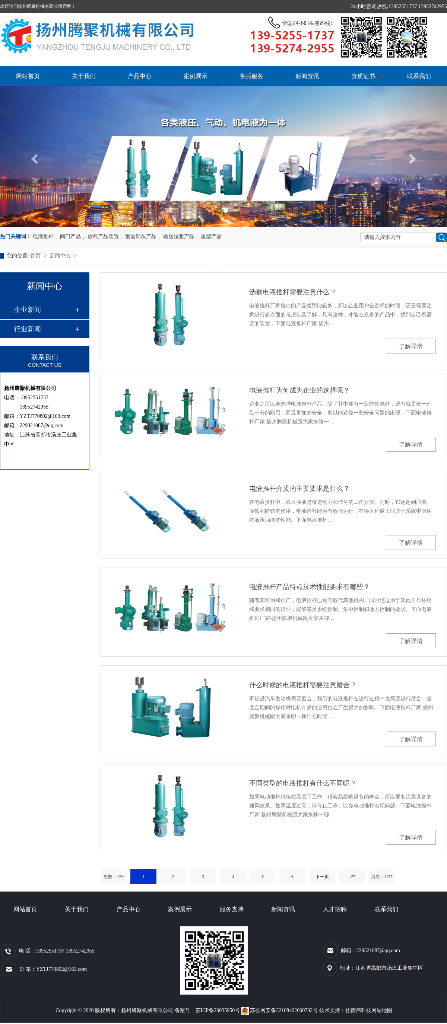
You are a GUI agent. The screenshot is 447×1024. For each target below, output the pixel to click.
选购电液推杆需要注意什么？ (292, 292)
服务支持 (232, 909)
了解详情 (411, 346)
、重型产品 (209, 236)
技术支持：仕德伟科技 (345, 1010)
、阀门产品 (68, 236)
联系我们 (419, 76)
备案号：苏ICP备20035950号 (207, 1010)
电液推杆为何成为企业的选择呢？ (299, 390)
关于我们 (84, 76)
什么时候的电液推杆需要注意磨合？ (302, 685)
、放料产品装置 (100, 236)
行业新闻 (27, 329)
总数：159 (114, 876)
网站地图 (381, 1010)
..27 (352, 876)
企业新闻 (27, 309)
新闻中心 (61, 256)
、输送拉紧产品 (176, 236)
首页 (36, 256)
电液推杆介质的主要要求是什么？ (299, 488)
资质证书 (363, 76)
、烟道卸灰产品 (138, 236)
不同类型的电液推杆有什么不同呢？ (302, 783)
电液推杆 (43, 236)
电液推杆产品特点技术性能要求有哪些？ (309, 587)
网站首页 (28, 76)
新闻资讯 (307, 76)
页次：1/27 (381, 876)
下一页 (322, 876)
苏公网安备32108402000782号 (280, 1010)
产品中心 (140, 76)
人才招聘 (335, 909)
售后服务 (251, 76)
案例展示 (195, 76)
